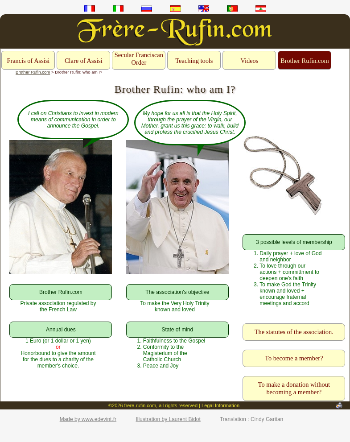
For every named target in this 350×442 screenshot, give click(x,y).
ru (146, 8)
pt (232, 8)
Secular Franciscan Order (139, 58)
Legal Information (220, 405)
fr (89, 8)
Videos (249, 60)
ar (260, 8)
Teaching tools (194, 60)
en (203, 8)
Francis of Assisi (28, 60)
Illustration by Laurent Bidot (168, 419)
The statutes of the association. (294, 331)
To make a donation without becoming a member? (294, 388)
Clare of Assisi (84, 60)
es (175, 8)
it (118, 8)
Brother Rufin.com (304, 60)
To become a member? (294, 358)
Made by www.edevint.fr (88, 419)
